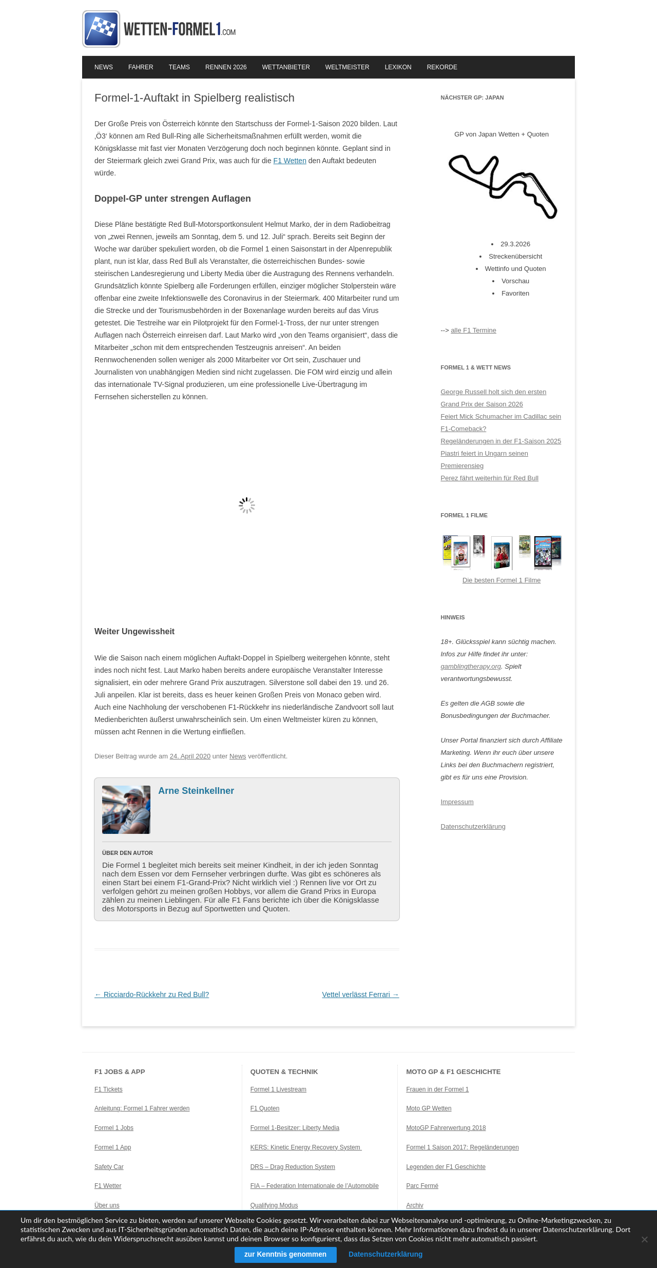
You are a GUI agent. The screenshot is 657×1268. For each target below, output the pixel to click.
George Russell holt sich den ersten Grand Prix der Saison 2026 (494, 398)
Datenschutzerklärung (473, 826)
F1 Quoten (265, 1108)
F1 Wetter (107, 1185)
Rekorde (442, 67)
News (103, 67)
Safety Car (109, 1167)
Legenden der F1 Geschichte (446, 1167)
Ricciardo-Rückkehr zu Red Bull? (151, 994)
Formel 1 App (112, 1147)
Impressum (457, 802)
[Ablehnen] (644, 1239)
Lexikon (398, 67)
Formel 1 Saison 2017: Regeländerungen (462, 1147)
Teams (179, 67)
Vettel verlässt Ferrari (360, 994)
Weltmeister (347, 67)
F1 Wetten (290, 161)
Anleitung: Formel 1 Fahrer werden (141, 1108)
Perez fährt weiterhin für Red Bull (490, 478)
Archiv (414, 1205)
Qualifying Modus (274, 1205)
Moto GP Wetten (428, 1108)
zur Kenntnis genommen (284, 1255)
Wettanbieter (286, 67)
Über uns (107, 1205)
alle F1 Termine (473, 330)
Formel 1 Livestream (278, 1089)
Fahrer (140, 67)
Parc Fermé (422, 1185)
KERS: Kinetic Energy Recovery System (306, 1147)
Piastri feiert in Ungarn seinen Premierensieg (485, 460)
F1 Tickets (108, 1089)
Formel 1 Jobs (113, 1128)
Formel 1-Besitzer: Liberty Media (294, 1128)
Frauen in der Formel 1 (437, 1089)
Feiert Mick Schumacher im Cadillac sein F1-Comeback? (501, 423)
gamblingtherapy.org (471, 666)
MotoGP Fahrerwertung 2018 (446, 1128)
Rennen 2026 (226, 67)
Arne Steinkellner (196, 791)
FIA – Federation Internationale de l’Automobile (314, 1185)
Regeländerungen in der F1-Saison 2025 (501, 441)
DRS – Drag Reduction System (292, 1167)
